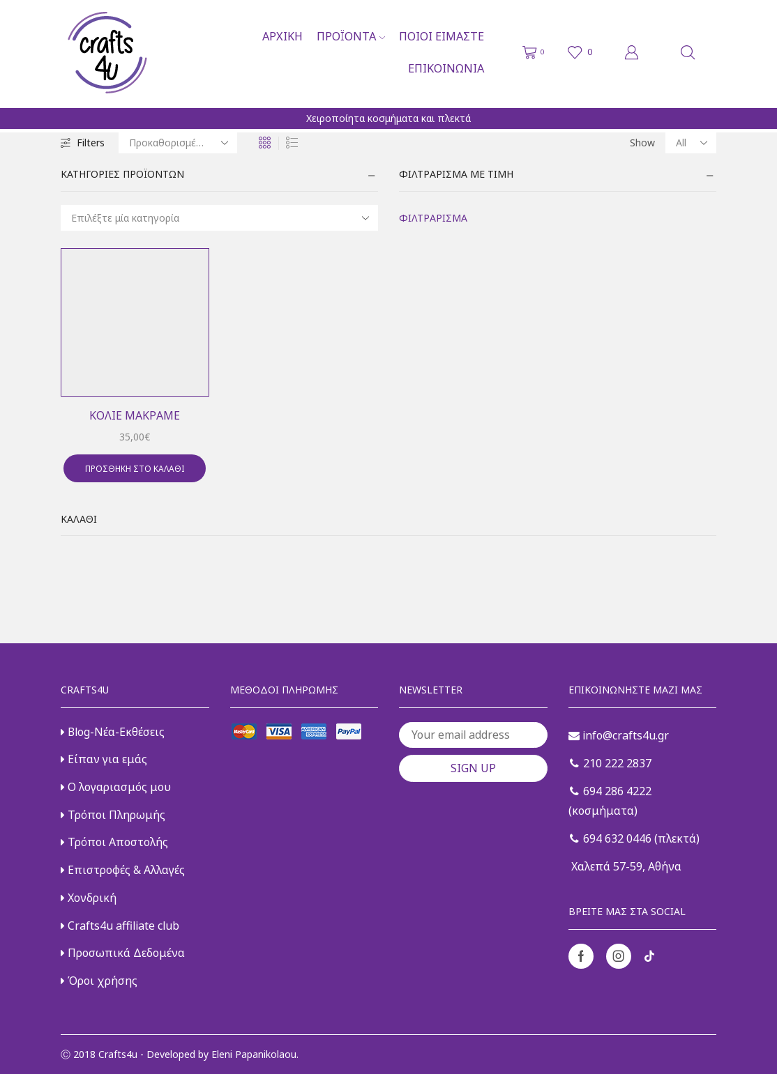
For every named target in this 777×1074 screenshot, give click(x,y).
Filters (83, 142)
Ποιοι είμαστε (441, 36)
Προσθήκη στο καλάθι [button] (134, 468)
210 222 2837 (610, 763)
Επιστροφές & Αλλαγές (123, 869)
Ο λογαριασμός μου (116, 787)
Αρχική (282, 36)
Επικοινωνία (446, 68)
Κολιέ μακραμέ (134, 415)
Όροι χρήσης (99, 980)
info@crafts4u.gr (618, 735)
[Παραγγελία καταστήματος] (178, 142)
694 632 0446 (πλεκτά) (635, 838)
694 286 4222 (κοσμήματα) (609, 801)
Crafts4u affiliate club (120, 925)
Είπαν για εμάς (104, 759)
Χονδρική (88, 897)
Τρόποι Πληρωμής (113, 814)
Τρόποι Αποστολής (114, 842)
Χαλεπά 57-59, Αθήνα (624, 866)
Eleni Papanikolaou (253, 1054)
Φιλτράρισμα (433, 217)
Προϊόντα (351, 36)
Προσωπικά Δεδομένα (123, 952)
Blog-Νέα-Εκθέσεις (113, 731)
